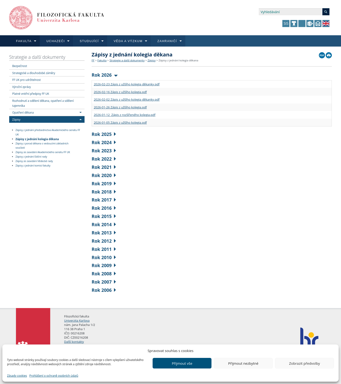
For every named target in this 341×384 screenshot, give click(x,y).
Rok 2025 (104, 134)
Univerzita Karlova (76, 320)
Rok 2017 (104, 200)
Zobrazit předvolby (304, 363)
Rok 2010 (104, 257)
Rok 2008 (104, 273)
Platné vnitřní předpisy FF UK (30, 93)
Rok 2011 (104, 249)
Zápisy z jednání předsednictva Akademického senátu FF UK (48, 132)
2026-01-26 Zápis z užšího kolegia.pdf (120, 107)
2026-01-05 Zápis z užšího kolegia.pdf (120, 122)
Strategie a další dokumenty (37, 57)
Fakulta (101, 60)
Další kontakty (74, 342)
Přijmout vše (182, 363)
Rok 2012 (104, 241)
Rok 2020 (104, 175)
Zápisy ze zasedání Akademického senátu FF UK (43, 152)
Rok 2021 (104, 167)
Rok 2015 (104, 216)
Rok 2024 (104, 142)
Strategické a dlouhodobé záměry (33, 73)
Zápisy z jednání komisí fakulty (33, 165)
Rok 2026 (105, 75)
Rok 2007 (104, 282)
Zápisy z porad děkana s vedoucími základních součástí (42, 146)
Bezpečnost (19, 66)
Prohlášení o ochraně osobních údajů (53, 376)
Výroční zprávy (21, 87)
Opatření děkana (23, 112)
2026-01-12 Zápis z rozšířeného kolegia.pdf (124, 115)
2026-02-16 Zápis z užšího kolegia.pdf (120, 92)
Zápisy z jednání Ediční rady (31, 156)
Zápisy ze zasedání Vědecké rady (34, 161)
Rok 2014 (104, 224)
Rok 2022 (104, 159)
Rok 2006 (104, 290)
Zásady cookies (17, 376)
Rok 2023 (104, 150)
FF (93, 60)
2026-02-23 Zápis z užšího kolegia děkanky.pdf (126, 84)
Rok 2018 (104, 192)
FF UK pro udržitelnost (26, 80)
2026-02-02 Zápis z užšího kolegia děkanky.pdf (126, 99)
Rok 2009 (104, 265)
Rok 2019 (104, 183)
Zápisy (16, 119)
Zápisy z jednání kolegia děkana (37, 139)
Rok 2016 (104, 208)
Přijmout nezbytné (243, 363)
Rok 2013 (104, 233)
